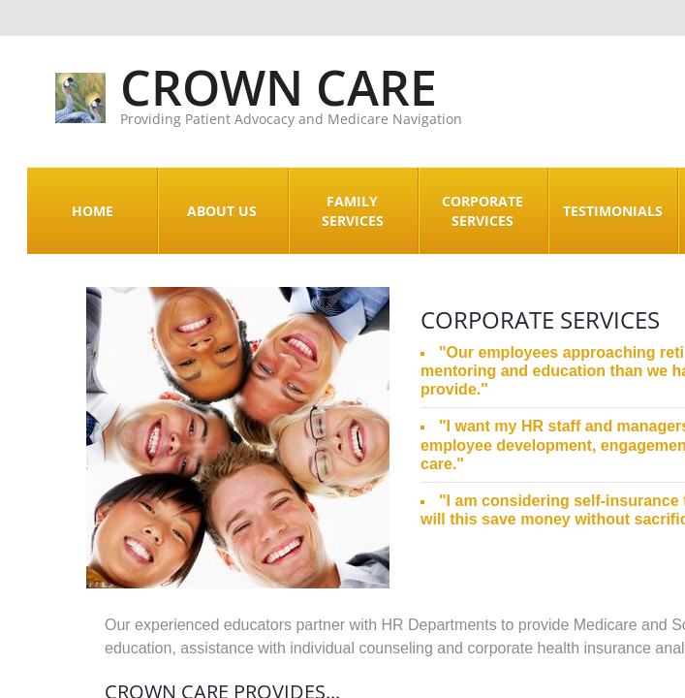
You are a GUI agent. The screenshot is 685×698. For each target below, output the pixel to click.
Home (92, 211)
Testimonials (613, 211)
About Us (222, 211)
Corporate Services (482, 211)
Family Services (353, 211)
